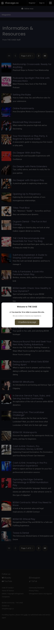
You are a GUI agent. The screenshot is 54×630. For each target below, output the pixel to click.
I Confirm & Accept (27, 322)
